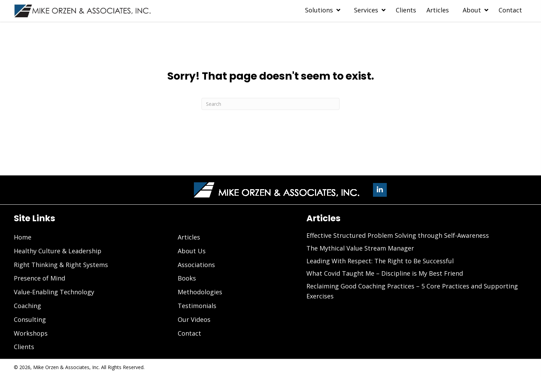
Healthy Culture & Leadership (57, 251)
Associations (196, 265)
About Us (192, 251)
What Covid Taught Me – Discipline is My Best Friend (384, 273)
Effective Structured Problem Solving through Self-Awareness (397, 235)
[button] (380, 190)
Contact (189, 333)
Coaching (27, 306)
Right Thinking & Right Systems (61, 265)
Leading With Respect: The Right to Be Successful (380, 261)
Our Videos (194, 319)
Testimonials (197, 306)
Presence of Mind (39, 278)
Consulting (30, 319)
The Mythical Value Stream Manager (360, 248)
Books (187, 278)
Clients (24, 347)
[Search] (270, 104)
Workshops (31, 333)
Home (22, 237)
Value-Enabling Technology (54, 292)
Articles (189, 237)
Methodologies (200, 292)
